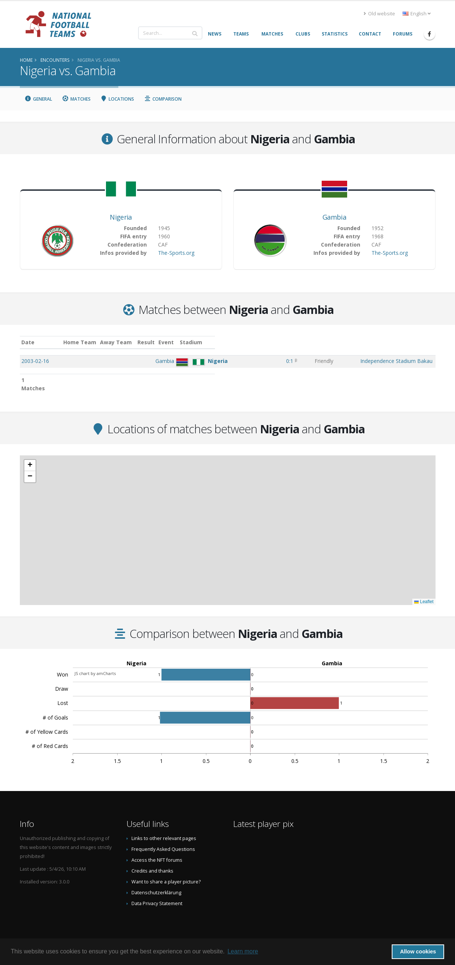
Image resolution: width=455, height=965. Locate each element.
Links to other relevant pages (163, 830)
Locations (117, 99)
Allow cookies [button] (418, 952)
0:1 (247, 360)
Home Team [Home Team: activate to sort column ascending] (145, 342)
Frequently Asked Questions (163, 841)
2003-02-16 (35, 360)
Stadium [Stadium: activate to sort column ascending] (315, 342)
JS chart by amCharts (95, 665)
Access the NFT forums (156, 852)
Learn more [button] (242, 951)
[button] (30, 457)
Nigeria (120, 217)
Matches (76, 99)
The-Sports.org (176, 252)
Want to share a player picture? (166, 873)
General (38, 99)
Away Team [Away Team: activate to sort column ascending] (182, 342)
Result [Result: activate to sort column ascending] (248, 342)
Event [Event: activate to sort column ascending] (274, 342)
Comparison (163, 99)
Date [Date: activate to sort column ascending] (27, 342)
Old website (379, 13)
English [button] (417, 13)
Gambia (334, 217)
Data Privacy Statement (156, 895)
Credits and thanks (152, 862)
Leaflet (423, 593)
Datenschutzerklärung (156, 884)
